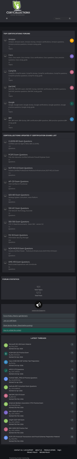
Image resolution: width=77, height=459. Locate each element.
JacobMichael (15, 380)
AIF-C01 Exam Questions (18, 181)
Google (11, 102)
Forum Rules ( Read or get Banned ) (15, 316)
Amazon (11, 39)
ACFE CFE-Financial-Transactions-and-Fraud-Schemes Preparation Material (34, 436)
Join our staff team (9, 321)
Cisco (10, 55)
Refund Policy (45, 452)
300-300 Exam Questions (18, 222)
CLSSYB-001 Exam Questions (20, 141)
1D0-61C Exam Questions (18, 208)
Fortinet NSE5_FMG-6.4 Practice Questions (23, 378)
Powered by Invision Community (19, 458)
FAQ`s (59, 450)
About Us (38, 450)
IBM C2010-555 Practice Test (18, 428)
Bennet (13, 397)
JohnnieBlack (15, 388)
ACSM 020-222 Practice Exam (19, 352)
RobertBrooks (15, 405)
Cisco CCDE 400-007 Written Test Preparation (24, 361)
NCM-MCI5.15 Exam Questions (20, 248)
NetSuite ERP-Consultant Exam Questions (23, 386)
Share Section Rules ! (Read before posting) (18, 325)
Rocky (13, 363)
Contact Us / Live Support (23, 450)
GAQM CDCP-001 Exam (16, 420)
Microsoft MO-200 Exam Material (20, 344)
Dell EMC (12, 86)
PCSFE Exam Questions (17, 155)
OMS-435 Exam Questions (19, 262)
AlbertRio (14, 439)
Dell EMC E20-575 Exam (17, 394)
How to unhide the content (12, 330)
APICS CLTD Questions (16, 369)
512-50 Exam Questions (18, 235)
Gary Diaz (14, 346)
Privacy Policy (32, 452)
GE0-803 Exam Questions (18, 195)
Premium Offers (49, 450)
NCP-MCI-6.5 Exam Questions (20, 168)
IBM (10, 118)
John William (15, 371)
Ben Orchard (15, 355)
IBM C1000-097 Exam (16, 411)
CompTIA (12, 71)
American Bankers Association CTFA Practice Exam (26, 403)
